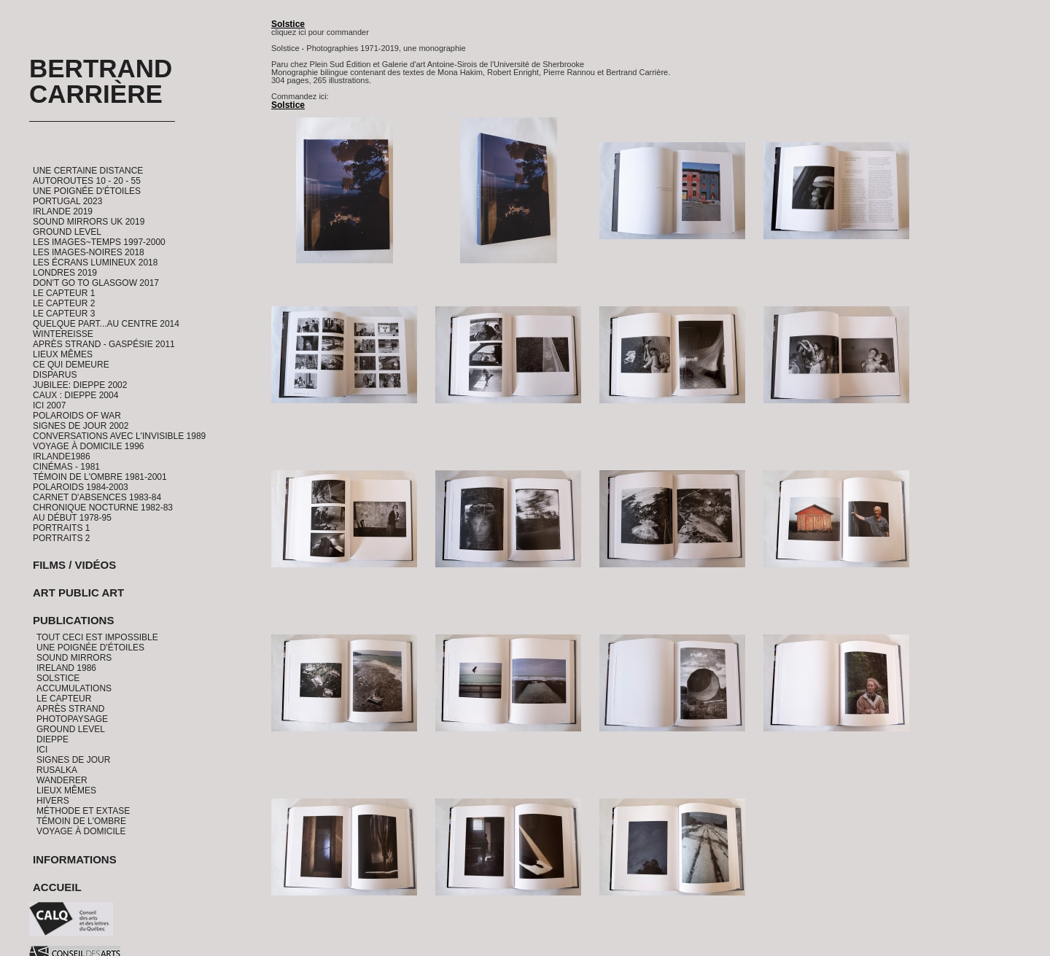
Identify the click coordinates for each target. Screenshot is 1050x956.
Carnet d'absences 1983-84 (97, 497)
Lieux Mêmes (63, 354)
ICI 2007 (49, 405)
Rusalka (56, 770)
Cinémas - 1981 (66, 467)
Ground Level (67, 232)
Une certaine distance (88, 171)
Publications (73, 620)
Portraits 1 (61, 528)
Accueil (57, 887)
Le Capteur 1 (64, 293)
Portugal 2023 (67, 201)
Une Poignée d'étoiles (87, 191)
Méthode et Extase (83, 811)
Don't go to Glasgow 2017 (96, 283)
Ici (41, 750)
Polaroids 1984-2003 (80, 487)
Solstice (57, 678)
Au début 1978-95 (72, 518)
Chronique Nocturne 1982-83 (103, 507)
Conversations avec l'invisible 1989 (119, 436)
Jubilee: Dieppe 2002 (80, 385)
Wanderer (62, 780)
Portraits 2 (61, 538)
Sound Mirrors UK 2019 (88, 222)
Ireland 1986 (66, 668)
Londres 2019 (65, 273)
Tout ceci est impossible (97, 637)
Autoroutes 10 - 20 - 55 (87, 181)
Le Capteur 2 (64, 303)
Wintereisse (63, 334)
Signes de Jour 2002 (80, 426)
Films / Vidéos (74, 565)
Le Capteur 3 (64, 313)
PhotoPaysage (72, 719)
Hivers (52, 801)
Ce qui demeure (71, 365)
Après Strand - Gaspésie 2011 (104, 344)
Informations (75, 859)
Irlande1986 (61, 456)
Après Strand (70, 709)
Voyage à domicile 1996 (88, 446)
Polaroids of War (77, 416)
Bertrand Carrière (100, 81)
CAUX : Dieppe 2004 (75, 395)
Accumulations (74, 688)
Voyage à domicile (80, 831)
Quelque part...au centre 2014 (106, 324)
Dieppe (52, 739)
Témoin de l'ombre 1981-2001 (100, 477)
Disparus (55, 375)
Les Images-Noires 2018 (88, 252)
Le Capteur (63, 698)
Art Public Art (78, 592)
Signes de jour (73, 760)
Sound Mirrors (74, 658)
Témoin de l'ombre (81, 821)
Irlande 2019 (63, 211)
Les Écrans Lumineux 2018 (95, 262)
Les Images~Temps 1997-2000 (99, 242)
